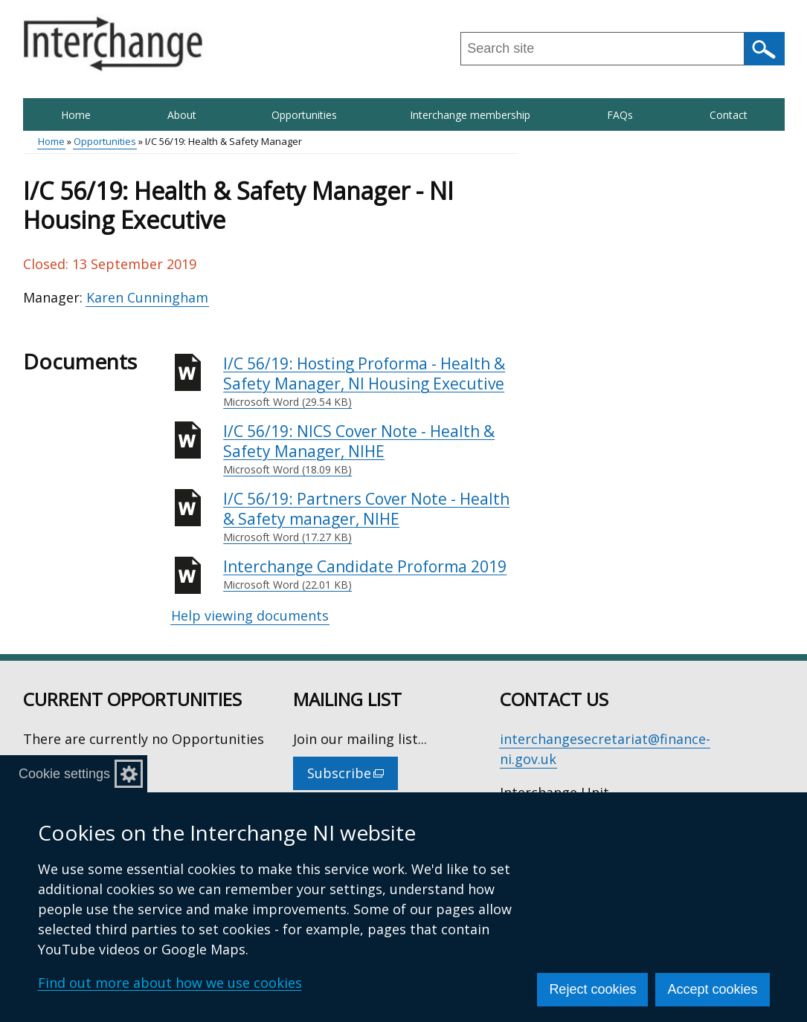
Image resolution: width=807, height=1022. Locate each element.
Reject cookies (592, 989)
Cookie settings (64, 773)
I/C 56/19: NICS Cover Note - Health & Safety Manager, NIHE (370, 449)
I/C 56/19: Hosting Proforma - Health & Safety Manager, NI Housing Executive (370, 382)
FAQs (620, 115)
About (181, 115)
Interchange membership (470, 115)
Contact (728, 115)
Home (76, 115)
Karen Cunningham (147, 297)
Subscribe (353, 776)
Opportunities (304, 115)
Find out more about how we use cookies (170, 983)
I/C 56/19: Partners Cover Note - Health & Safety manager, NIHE (370, 517)
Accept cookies (712, 989)
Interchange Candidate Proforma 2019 (370, 574)
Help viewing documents (250, 615)
